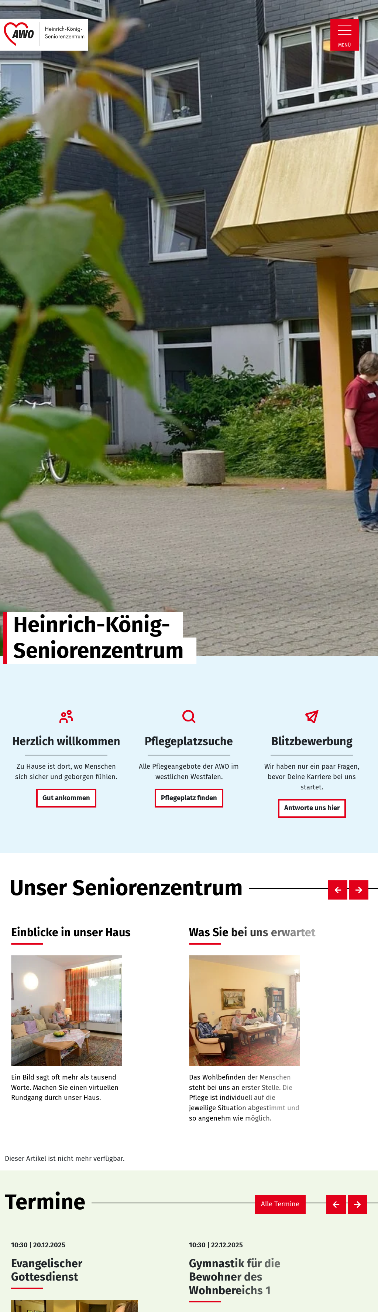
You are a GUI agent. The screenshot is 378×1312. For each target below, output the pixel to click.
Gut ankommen (66, 798)
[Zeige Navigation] (345, 30)
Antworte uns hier (312, 808)
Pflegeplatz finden (189, 798)
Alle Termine (280, 1204)
